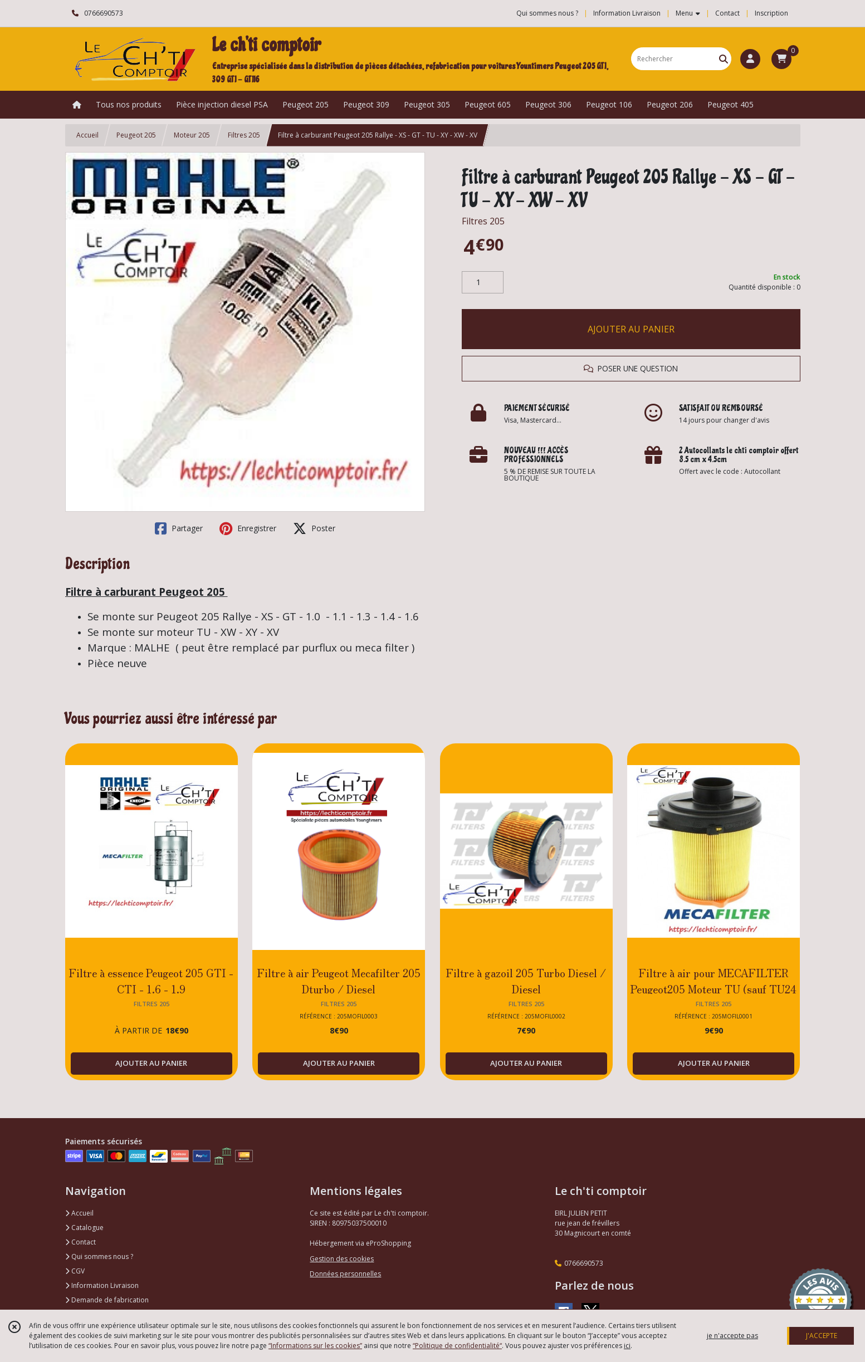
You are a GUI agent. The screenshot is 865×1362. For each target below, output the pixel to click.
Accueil (87, 135)
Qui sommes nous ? (99, 1256)
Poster (314, 528)
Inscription (771, 13)
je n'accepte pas (732, 1335)
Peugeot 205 (136, 135)
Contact (727, 13)
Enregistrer (247, 528)
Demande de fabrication (107, 1300)
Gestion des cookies (342, 1258)
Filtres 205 (244, 135)
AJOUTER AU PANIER (631, 329)
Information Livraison (102, 1285)
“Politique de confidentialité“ (457, 1345)
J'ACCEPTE (821, 1335)
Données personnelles (345, 1273)
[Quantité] (483, 282)
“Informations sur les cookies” (315, 1345)
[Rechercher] (723, 59)
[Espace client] (750, 59)
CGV (75, 1271)
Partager (179, 528)
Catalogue (84, 1227)
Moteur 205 (192, 135)
